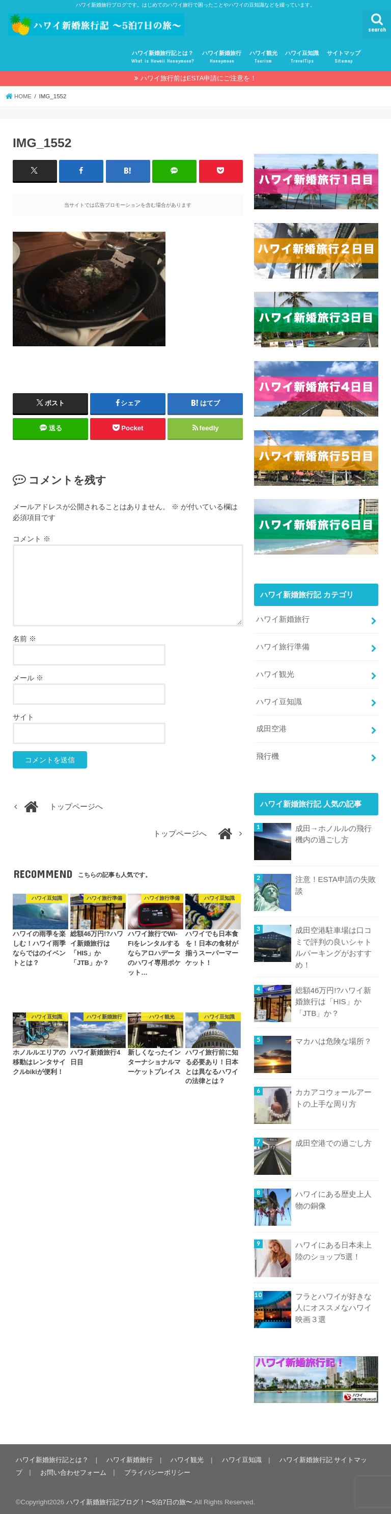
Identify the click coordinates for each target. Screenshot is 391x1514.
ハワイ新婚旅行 (221, 57)
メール (28, 678)
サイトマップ (343, 57)
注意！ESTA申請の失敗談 (335, 882)
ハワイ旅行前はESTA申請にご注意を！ (199, 78)
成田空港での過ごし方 (333, 1140)
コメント (31, 539)
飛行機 (267, 754)
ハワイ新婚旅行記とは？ (162, 57)
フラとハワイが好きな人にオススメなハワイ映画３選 (333, 1303)
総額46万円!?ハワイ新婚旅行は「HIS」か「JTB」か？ (333, 997)
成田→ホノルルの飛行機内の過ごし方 (333, 831)
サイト (23, 717)
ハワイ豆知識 (302, 57)
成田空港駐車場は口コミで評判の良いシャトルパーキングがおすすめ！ (333, 945)
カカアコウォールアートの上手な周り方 (333, 1094)
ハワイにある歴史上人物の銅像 (333, 1196)
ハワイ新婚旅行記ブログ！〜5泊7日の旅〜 (129, 1498)
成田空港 (271, 727)
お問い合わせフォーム (73, 1468)
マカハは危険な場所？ (333, 1038)
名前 (24, 639)
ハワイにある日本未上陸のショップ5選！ (333, 1247)
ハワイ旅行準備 (283, 646)
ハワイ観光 (263, 57)
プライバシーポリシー (156, 1468)
